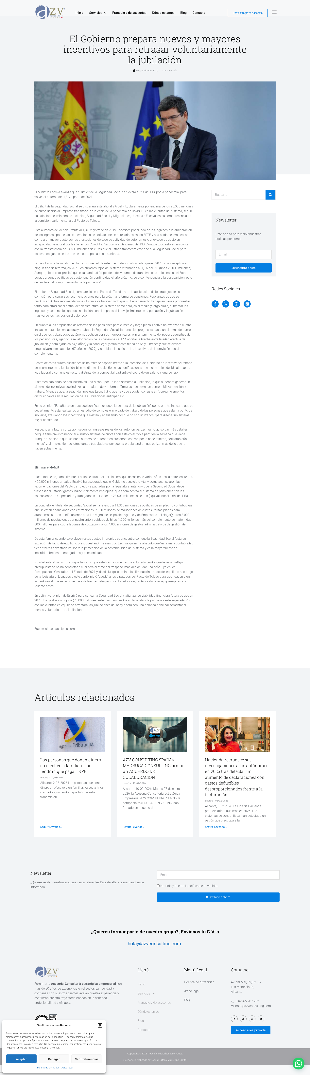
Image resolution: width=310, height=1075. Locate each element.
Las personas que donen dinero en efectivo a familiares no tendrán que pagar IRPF (70, 775)
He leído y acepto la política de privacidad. (189, 896)
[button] (100, 1025)
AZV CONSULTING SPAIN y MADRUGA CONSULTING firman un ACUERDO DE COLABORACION (154, 778)
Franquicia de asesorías (129, 13)
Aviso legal (67, 1067)
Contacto (199, 13)
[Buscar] (270, 205)
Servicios (97, 13)
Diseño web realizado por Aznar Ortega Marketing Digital (155, 1069)
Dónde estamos (163, 13)
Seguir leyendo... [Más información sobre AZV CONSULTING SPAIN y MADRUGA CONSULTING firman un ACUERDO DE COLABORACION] (133, 837)
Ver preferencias (86, 1059)
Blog (183, 13)
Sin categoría (169, 80)
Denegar (54, 1059)
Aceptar (21, 1059)
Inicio (79, 13)
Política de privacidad (48, 1067)
